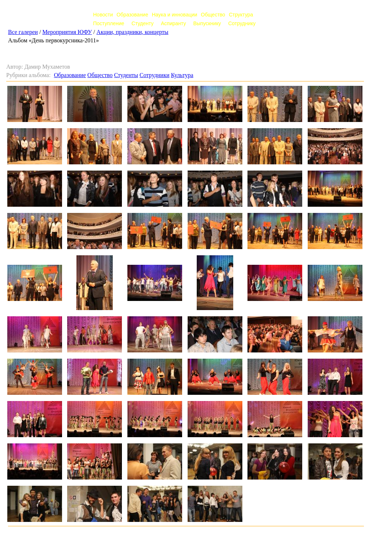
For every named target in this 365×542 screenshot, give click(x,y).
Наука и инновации (174, 15)
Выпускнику (207, 23)
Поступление (108, 23)
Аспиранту (173, 23)
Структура (241, 15)
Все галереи (23, 32)
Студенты (126, 75)
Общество (213, 15)
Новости (103, 15)
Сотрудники (154, 75)
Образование (132, 15)
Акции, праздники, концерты (132, 32)
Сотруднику (242, 23)
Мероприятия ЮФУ (67, 32)
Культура (182, 75)
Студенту (142, 23)
